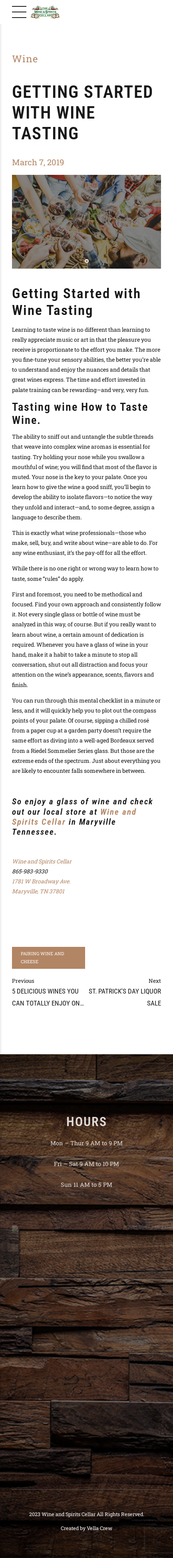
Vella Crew (99, 1528)
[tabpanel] (86, 221)
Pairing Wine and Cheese (42, 957)
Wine (25, 58)
